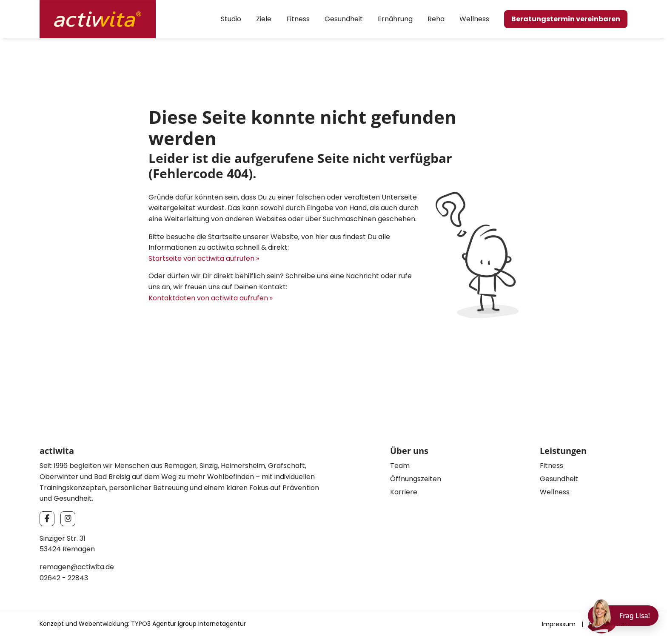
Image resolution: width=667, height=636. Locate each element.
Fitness (298, 19)
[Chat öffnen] (623, 615)
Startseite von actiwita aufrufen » (203, 258)
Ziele (263, 19)
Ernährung (395, 19)
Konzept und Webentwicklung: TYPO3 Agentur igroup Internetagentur (143, 623)
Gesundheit (344, 19)
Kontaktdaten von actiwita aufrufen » (210, 298)
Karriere (403, 492)
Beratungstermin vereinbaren (565, 19)
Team (400, 466)
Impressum (559, 624)
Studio (231, 19)
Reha (436, 19)
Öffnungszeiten (415, 479)
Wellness (474, 19)
